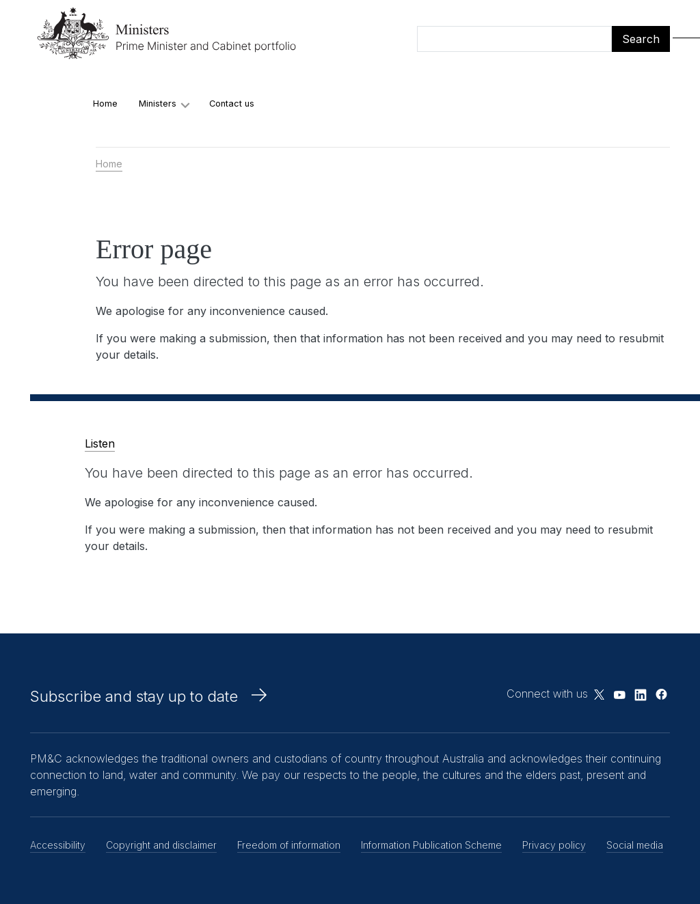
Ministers (157, 103)
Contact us (231, 103)
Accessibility (57, 845)
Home (105, 103)
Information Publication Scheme (431, 845)
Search (641, 39)
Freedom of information (288, 845)
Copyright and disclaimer (161, 845)
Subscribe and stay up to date (134, 696)
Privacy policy (554, 845)
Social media (634, 845)
